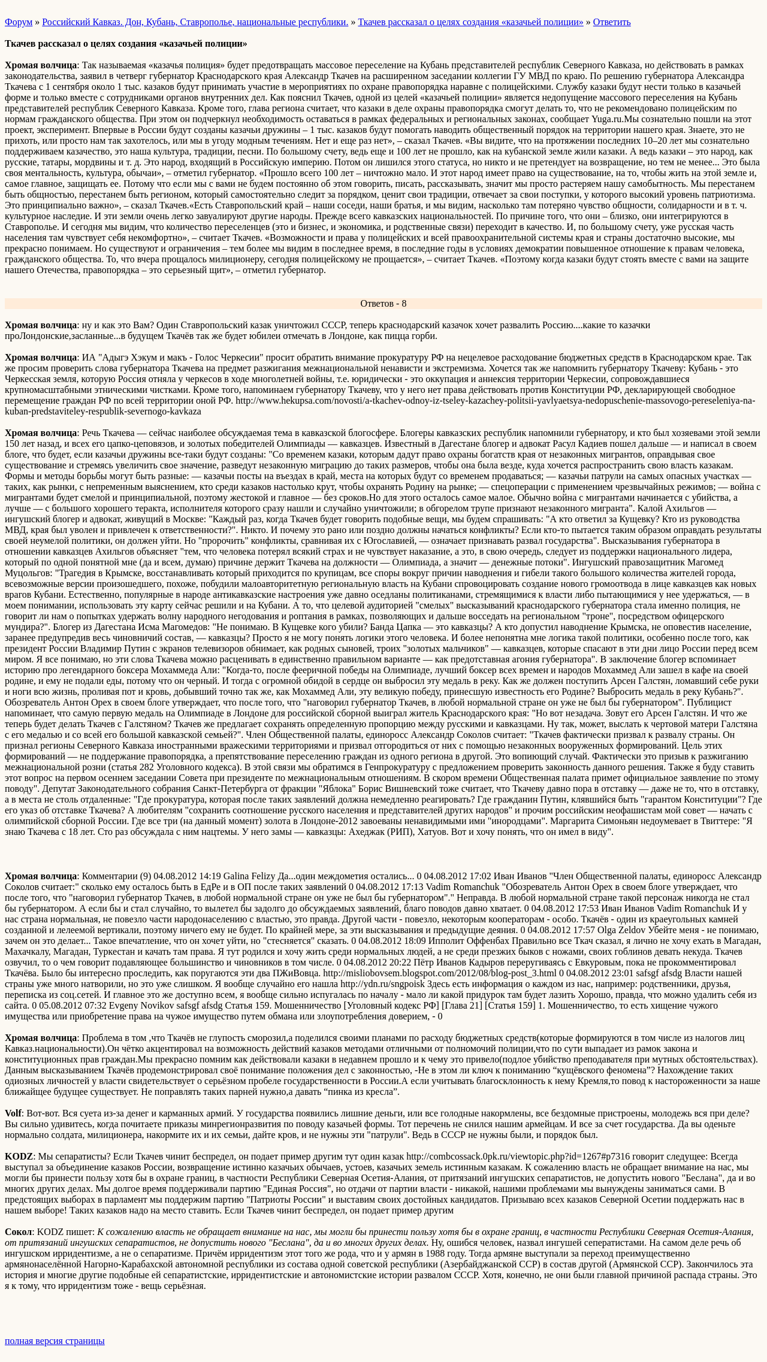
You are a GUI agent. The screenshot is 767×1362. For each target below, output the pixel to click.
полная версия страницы (55, 1341)
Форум (18, 22)
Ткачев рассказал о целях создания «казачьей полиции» (470, 22)
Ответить (612, 22)
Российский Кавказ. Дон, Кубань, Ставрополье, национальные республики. (195, 22)
